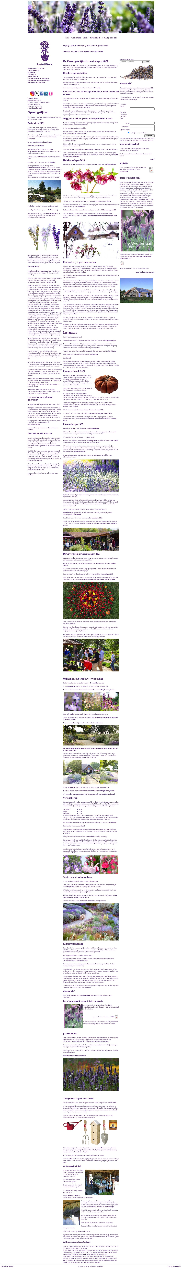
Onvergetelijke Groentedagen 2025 (101, 574)
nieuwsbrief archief (129, 144)
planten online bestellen (36, 68)
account (113, 38)
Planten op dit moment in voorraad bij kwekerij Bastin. (97, 791)
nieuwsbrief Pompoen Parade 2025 (100, 413)
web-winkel (96, 88)
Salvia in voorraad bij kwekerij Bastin (78, 892)
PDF (112, 1017)
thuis (67, 38)
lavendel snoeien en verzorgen (38, 78)
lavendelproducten (80, 452)
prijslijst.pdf (124, 171)
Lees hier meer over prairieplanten (74, 1055)
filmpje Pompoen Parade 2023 (93, 410)
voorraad (68, 840)
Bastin (111, 351)
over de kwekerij (33, 70)
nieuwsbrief (95, 38)
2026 (108, 210)
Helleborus (31, 72)
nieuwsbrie (57, 135)
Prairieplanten (69, 886)
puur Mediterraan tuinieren (145, 272)
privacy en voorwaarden (36, 82)
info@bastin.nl (37, 108)
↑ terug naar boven (174, 1266)
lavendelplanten (92, 441)
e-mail (105, 38)
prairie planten (33, 76)
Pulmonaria (32, 74)
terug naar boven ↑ (7, 1266)
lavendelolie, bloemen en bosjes (39, 80)
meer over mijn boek (130, 178)
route (85, 38)
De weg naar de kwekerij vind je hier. (40, 142)
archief (152, 159)
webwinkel (76, 38)
